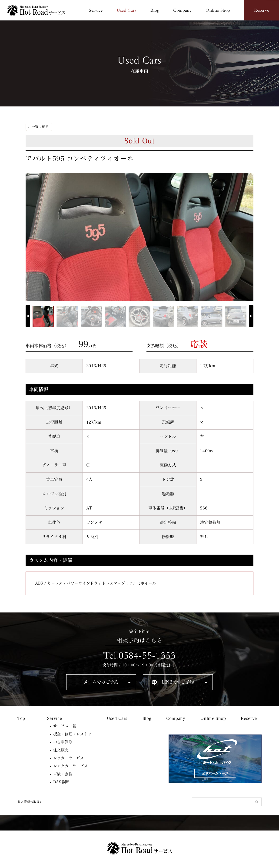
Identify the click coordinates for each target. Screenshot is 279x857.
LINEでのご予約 (178, 682)
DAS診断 (61, 782)
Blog (147, 718)
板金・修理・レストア (72, 734)
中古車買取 (63, 742)
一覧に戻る (40, 126)
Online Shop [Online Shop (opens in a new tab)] (213, 718)
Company (176, 718)
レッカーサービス (68, 758)
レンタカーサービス (70, 766)
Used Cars (117, 718)
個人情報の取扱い (30, 801)
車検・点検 (63, 774)
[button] (251, 316)
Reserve (249, 718)
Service (54, 718)
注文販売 (61, 750)
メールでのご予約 (101, 682)
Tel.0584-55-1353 (139, 655)
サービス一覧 (64, 726)
